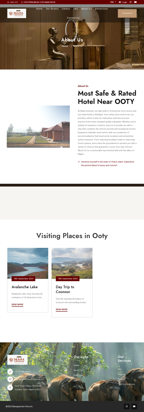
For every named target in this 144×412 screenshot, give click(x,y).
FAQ (75, 8)
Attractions (101, 8)
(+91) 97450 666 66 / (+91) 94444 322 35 (39, 2)
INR (112, 2)
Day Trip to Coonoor (65, 289)
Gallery (66, 8)
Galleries (77, 380)
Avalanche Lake (25, 286)
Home (39, 8)
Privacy (121, 379)
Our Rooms (52, 8)
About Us (86, 8)
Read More (17, 304)
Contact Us (73, 18)
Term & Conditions (126, 384)
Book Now (78, 375)
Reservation (127, 13)
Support (121, 374)
